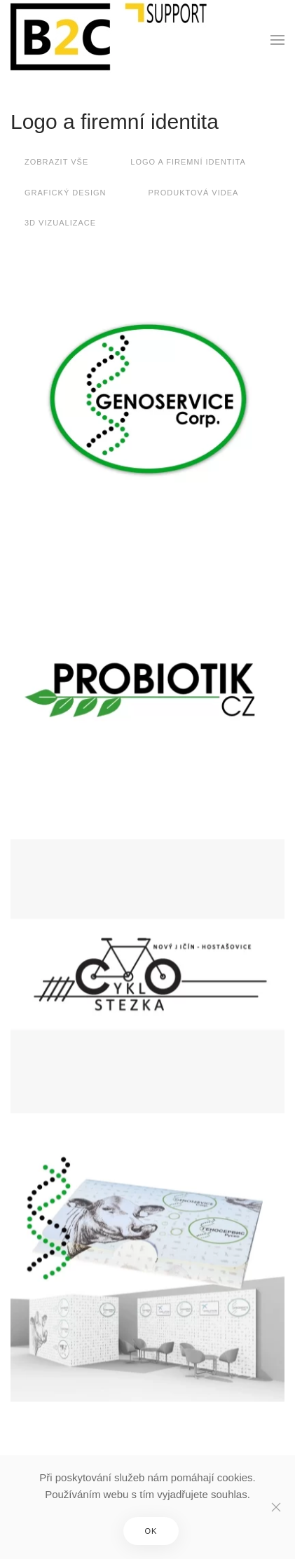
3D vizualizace (60, 223)
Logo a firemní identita (115, 121)
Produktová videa (193, 192)
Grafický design (65, 192)
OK (151, 1531)
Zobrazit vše (56, 162)
